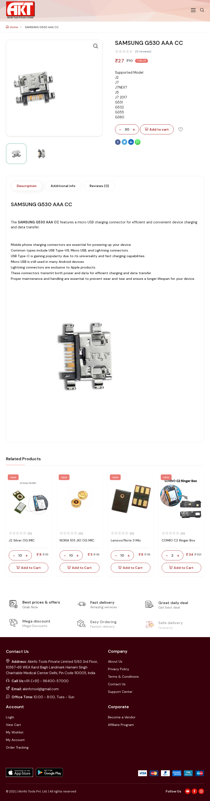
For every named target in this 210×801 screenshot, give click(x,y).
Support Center (120, 692)
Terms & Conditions (123, 676)
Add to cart (157, 129)
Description (27, 186)
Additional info (63, 186)
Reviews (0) (99, 186)
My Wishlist (15, 732)
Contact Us (117, 684)
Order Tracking (17, 747)
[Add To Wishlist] (180, 129)
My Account (15, 740)
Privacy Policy (118, 669)
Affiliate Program (121, 725)
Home (12, 27)
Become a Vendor (122, 717)
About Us (115, 661)
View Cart (13, 725)
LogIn (10, 717)
